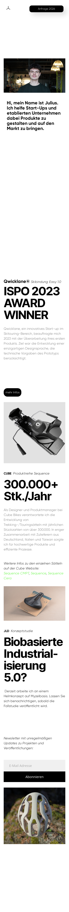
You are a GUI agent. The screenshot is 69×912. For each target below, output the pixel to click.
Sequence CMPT (16, 573)
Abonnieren (34, 777)
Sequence (38, 573)
